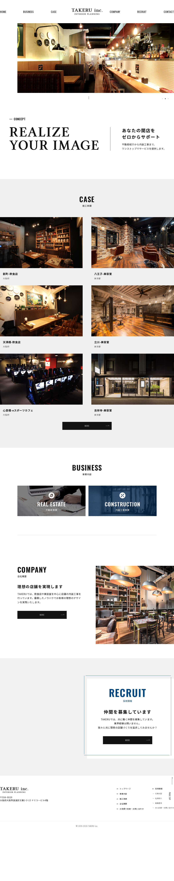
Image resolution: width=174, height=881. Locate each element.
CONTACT (169, 12)
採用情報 (156, 836)
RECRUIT (142, 12)
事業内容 (116, 841)
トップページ (118, 836)
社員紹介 (156, 846)
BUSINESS (28, 12)
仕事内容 (156, 841)
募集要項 (156, 852)
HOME (3, 12)
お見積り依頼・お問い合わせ (126, 858)
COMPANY (115, 12)
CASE (54, 12)
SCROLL (93, 97)
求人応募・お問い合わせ (163, 857)
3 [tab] (168, 98)
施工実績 (116, 847)
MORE (87, 427)
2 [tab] (165, 98)
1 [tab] (162, 98)
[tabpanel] (95, 63)
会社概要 (116, 852)
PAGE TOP (169, 840)
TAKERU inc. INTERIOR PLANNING (87, 11)
